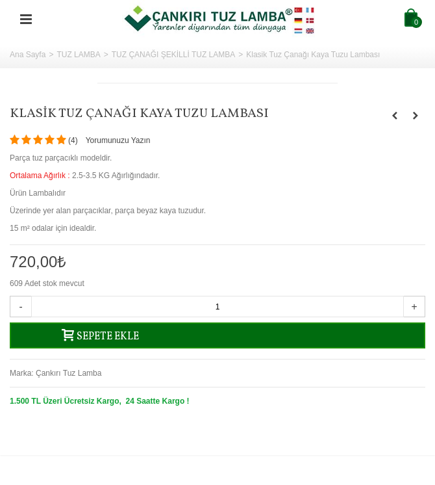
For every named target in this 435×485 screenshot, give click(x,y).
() (73, 140)
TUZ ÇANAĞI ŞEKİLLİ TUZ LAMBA (174, 54)
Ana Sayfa (27, 54)
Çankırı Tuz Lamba (68, 373)
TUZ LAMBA (78, 54)
